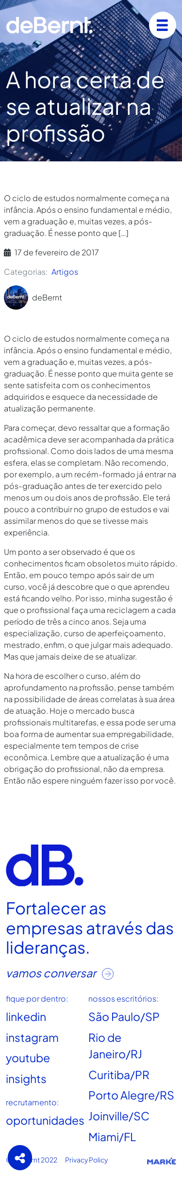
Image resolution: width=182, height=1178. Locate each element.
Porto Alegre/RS (131, 1095)
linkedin (26, 1016)
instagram (32, 1037)
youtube (28, 1058)
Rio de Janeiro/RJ (115, 1045)
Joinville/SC (118, 1116)
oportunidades (45, 1120)
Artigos (64, 272)
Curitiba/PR (118, 1075)
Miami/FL (112, 1136)
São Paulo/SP (124, 1016)
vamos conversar (60, 973)
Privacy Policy (86, 1159)
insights (26, 1078)
